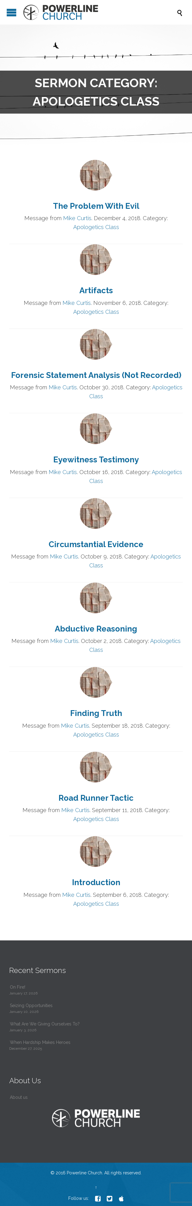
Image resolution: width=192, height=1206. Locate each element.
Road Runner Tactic (96, 798)
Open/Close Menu (11, 12)
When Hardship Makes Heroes (40, 1042)
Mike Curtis (77, 218)
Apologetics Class (96, 227)
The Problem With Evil (96, 206)
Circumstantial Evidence (96, 544)
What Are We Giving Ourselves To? (45, 1023)
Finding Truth (96, 713)
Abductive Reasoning (96, 628)
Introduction (96, 882)
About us (19, 1097)
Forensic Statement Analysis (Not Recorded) (96, 375)
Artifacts (96, 290)
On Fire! (17, 987)
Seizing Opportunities (31, 1005)
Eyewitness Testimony (96, 459)
